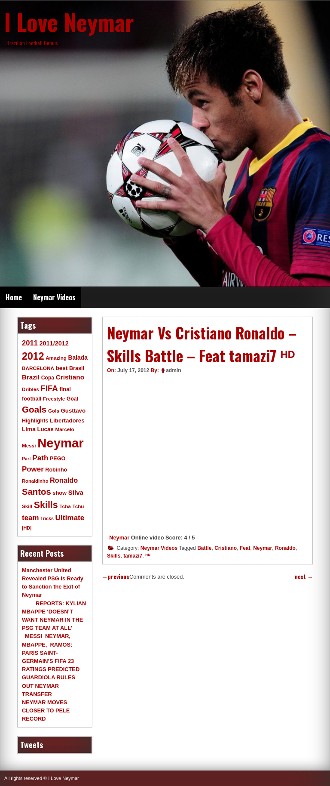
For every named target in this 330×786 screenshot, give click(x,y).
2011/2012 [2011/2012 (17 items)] (53, 343)
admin (173, 370)
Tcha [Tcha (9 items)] (64, 506)
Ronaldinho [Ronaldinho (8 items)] (35, 481)
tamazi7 (132, 556)
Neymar (119, 537)
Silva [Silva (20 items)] (75, 492)
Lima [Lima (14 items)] (29, 429)
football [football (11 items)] (31, 399)
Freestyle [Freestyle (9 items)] (54, 398)
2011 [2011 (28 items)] (30, 343)
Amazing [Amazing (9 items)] (56, 358)
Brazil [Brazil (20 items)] (31, 377)
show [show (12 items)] (59, 493)
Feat (245, 548)
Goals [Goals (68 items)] (34, 409)
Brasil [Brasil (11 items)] (76, 368)
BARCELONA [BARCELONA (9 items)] (38, 368)
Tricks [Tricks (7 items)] (47, 518)
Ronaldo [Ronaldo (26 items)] (64, 480)
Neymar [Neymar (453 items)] (60, 443)
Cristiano (225, 548)
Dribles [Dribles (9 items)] (30, 389)
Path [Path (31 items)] (40, 457)
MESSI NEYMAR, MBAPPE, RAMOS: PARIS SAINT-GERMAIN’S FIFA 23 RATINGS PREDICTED (50, 652)
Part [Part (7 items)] (26, 458)
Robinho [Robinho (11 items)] (56, 470)
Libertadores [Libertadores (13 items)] (67, 420)
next (304, 577)
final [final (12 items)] (64, 389)
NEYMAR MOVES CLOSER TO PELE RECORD (46, 710)
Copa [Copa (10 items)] (47, 378)
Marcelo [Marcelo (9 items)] (64, 429)
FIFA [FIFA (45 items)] (49, 388)
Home (14, 297)
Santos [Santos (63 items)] (36, 491)
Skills (113, 556)
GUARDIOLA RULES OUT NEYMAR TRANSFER (48, 685)
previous (115, 577)
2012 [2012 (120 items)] (33, 356)
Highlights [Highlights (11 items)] (35, 421)
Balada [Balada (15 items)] (78, 357)
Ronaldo (285, 548)
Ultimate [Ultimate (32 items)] (69, 517)
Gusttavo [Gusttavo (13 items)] (73, 410)
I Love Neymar (69, 21)
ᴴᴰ (147, 556)
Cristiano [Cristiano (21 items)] (70, 377)
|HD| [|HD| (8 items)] (26, 527)
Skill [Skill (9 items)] (27, 506)
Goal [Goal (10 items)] (72, 399)
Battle (204, 548)
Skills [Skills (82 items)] (46, 505)
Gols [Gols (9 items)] (53, 410)
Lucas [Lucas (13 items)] (45, 429)
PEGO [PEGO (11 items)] (57, 459)
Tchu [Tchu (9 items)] (78, 506)
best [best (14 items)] (61, 368)
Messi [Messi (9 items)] (29, 445)
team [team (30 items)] (30, 518)
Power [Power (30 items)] (33, 469)
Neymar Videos (54, 297)
